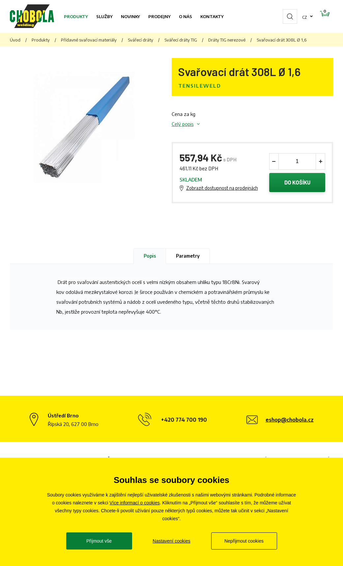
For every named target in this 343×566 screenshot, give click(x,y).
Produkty (76, 16)
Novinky (130, 16)
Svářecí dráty (140, 39)
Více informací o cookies (134, 502)
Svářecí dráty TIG (180, 39)
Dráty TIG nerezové (226, 39)
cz (283, 16)
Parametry (188, 256)
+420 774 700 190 (184, 420)
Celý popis (183, 124)
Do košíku (297, 183)
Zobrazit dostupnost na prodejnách (222, 188)
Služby (104, 16)
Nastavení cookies (171, 541)
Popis (150, 256)
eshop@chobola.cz (290, 420)
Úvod (15, 39)
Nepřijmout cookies (244, 541)
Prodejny (159, 16)
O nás (185, 16)
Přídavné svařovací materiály (89, 39)
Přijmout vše (99, 541)
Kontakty (212, 16)
